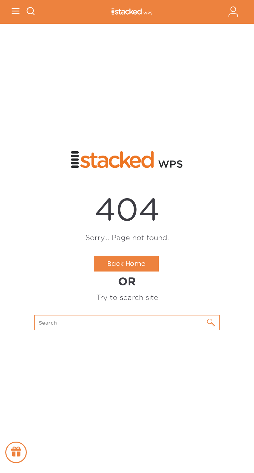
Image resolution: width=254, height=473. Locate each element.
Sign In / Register (233, 11)
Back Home (126, 263)
